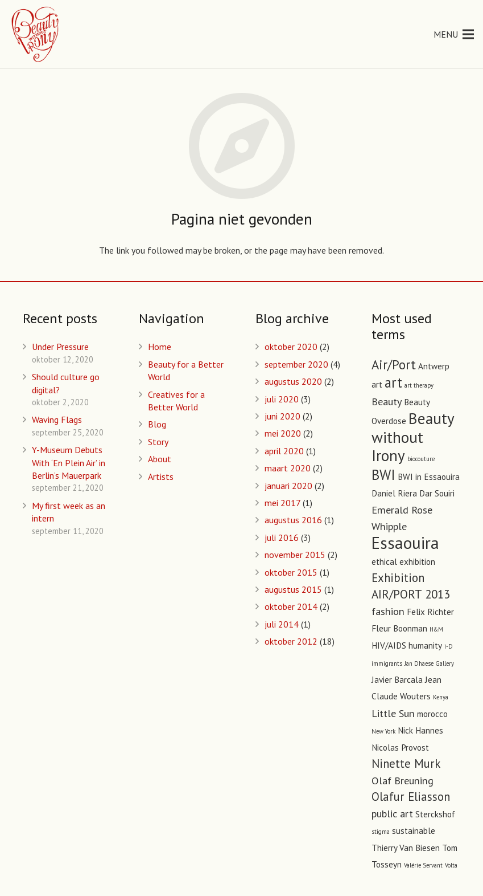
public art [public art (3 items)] (392, 813)
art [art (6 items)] (393, 382)
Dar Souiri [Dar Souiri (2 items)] (437, 493)
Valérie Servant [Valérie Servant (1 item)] (423, 865)
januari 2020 (288, 485)
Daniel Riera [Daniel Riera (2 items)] (394, 493)
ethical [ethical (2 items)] (384, 561)
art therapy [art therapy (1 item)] (419, 385)
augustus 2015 (293, 589)
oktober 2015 (291, 572)
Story (158, 441)
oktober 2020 (291, 346)
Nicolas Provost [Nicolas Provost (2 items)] (400, 747)
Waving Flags (57, 419)
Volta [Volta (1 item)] (451, 865)
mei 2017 (282, 502)
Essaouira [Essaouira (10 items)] (405, 542)
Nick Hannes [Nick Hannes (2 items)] (420, 730)
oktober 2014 (291, 606)
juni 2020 (282, 416)
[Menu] (453, 34)
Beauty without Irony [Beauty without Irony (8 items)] (412, 436)
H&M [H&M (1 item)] (436, 629)
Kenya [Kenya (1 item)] (440, 697)
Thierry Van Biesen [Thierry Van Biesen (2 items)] (405, 847)
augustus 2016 (293, 520)
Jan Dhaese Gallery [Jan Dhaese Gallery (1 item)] (429, 663)
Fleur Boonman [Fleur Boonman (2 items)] (399, 628)
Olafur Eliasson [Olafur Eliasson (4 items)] (410, 796)
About (159, 459)
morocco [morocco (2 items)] (432, 713)
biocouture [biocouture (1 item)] (421, 459)
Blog (157, 424)
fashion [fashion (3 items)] (387, 611)
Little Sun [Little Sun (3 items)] (393, 713)
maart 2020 (288, 468)
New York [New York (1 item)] (383, 731)
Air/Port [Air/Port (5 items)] (393, 364)
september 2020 (296, 364)
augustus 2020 (293, 381)
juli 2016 (282, 537)
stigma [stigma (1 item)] (380, 832)
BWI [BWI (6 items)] (383, 475)
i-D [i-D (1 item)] (448, 646)
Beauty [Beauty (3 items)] (386, 401)
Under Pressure (60, 346)
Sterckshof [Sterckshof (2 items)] (435, 814)
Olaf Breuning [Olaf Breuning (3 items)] (402, 780)
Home (159, 346)
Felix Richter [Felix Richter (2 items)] (430, 611)
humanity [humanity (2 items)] (425, 645)
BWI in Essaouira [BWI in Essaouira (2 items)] (429, 476)
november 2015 (295, 554)
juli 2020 (282, 399)
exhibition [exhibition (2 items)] (417, 561)
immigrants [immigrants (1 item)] (386, 663)
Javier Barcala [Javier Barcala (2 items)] (397, 679)
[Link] (36, 34)
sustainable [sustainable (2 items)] (413, 830)
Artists (161, 476)
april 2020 (284, 451)
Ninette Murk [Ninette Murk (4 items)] (405, 763)
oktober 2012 (291, 641)
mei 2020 (283, 433)
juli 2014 (282, 624)
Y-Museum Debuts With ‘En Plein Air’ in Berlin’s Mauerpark (68, 462)
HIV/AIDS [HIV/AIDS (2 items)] (388, 645)
